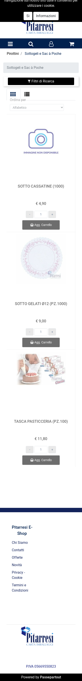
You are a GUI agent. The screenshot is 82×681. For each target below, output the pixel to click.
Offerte (17, 557)
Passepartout (50, 677)
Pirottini (13, 54)
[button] (30, 44)
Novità (17, 565)
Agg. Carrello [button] (41, 220)
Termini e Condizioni (20, 587)
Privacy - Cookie (18, 575)
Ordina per (18, 95)
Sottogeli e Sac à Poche (43, 54)
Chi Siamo (20, 543)
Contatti (18, 550)
